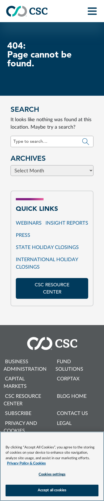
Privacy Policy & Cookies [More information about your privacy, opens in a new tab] (26, 463)
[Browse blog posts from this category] (52, 210)
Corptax (68, 379)
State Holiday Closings (47, 247)
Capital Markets (15, 383)
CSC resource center (52, 288)
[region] (52, 466)
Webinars (29, 223)
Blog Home (72, 396)
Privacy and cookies (20, 427)
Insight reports (66, 223)
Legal (64, 423)
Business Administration (25, 365)
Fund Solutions (69, 365)
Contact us (72, 413)
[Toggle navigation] (92, 11)
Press (23, 235)
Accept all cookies (52, 490)
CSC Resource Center (22, 400)
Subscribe (18, 413)
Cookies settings (52, 474)
